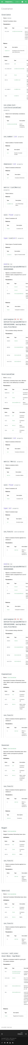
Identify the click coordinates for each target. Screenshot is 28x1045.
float (15, 75)
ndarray (16, 550)
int (15, 63)
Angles (16, 340)
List (13, 31)
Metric (18, 79)
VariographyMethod (18, 293)
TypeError (7, 50)
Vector (16, 286)
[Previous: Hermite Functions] (2, 1034)
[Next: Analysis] (22, 1034)
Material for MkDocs (10, 1039)
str (17, 95)
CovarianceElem (18, 31)
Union (13, 971)
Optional (16, 355)
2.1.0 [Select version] (17, 2)
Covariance (17, 971)
